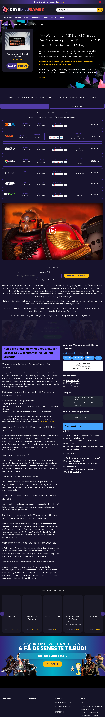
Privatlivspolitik (87, 692)
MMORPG (89, 341)
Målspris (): (45, 272)
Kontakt (84, 685)
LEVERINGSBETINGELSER (89, 695)
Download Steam (47, 404)
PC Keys (8, 18)
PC (25, 106)
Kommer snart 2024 (63, 685)
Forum (46, 18)
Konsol (26, 18)
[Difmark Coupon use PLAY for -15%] (52, 321)
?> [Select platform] (41, 112)
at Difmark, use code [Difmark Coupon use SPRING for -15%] (49, 2)
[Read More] (70, 77)
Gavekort (17, 18)
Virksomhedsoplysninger (91, 689)
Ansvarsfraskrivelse (89, 698)
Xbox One (78, 106)
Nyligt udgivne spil (62, 689)
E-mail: (19, 272)
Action (67, 341)
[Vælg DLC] (57, 112)
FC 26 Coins (37, 18)
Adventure (78, 341)
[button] (2, 596)
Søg (100, 10)
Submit (52, 647)
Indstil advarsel (76, 275)
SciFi (98, 341)
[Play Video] (52, 231)
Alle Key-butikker (57, 18)
